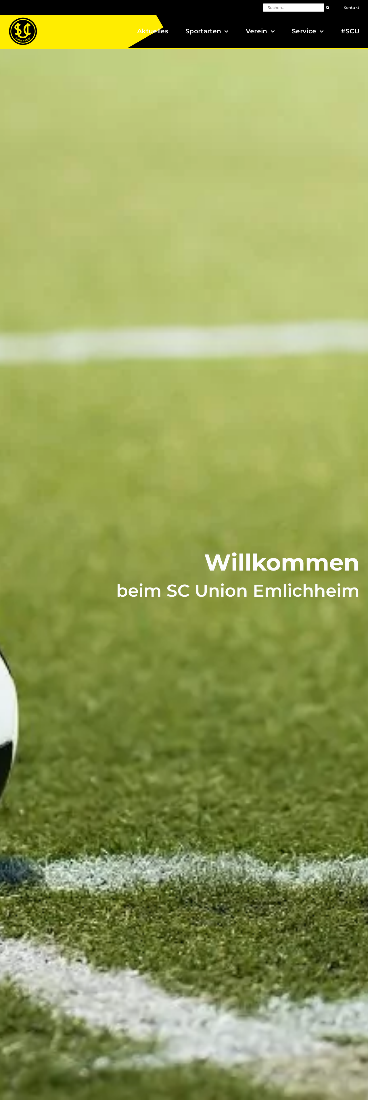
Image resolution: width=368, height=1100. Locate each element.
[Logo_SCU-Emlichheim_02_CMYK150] (23, 19)
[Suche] (328, 7)
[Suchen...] (293, 7)
